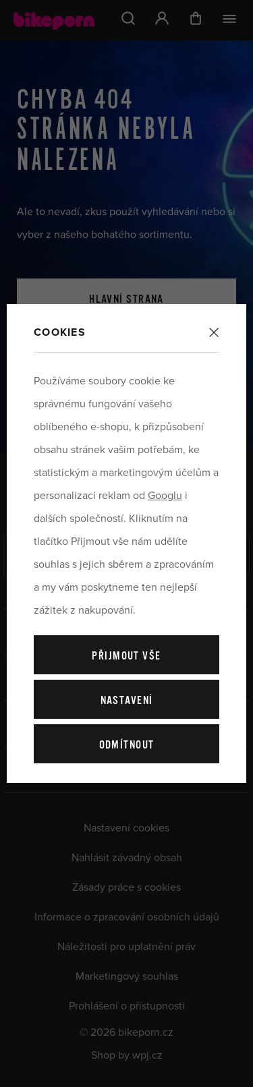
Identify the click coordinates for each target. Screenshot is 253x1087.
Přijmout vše (126, 656)
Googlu (165, 495)
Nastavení (127, 701)
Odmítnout (126, 745)
